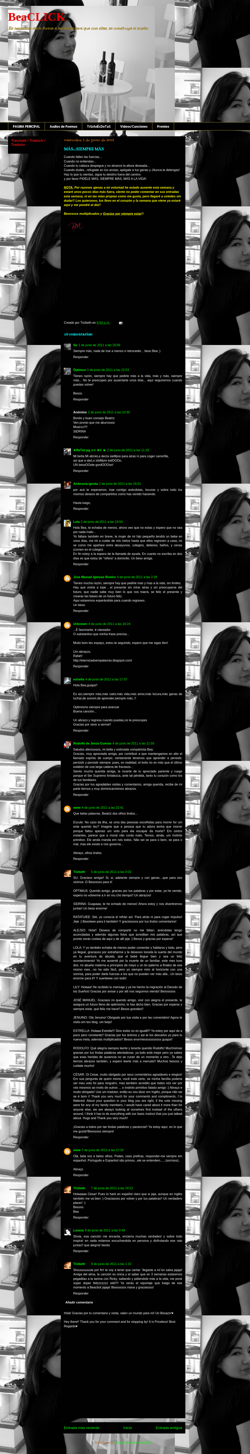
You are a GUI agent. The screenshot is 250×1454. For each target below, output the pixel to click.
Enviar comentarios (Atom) (132, 1442)
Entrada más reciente (81, 1428)
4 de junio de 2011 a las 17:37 (106, 679)
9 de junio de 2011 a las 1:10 (111, 1264)
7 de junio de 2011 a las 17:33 (102, 1150)
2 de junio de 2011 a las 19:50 (102, 521)
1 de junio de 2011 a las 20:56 (99, 345)
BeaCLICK (36, 16)
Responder (80, 357)
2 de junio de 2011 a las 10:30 (109, 412)
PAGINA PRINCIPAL (26, 126)
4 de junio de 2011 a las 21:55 (133, 743)
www (76, 807)
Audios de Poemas (63, 126)
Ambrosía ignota (85, 483)
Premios (163, 126)
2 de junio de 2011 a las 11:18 (128, 450)
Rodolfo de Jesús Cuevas (92, 743)
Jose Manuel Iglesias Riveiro (94, 577)
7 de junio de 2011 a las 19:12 (112, 1188)
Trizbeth (79, 872)
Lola (76, 521)
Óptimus (79, 370)
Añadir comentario (79, 1302)
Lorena (78, 1230)
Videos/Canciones (133, 126)
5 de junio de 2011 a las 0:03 (111, 872)
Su (75, 345)
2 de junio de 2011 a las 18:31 (120, 483)
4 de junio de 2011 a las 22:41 (102, 807)
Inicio (127, 1428)
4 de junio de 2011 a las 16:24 (109, 624)
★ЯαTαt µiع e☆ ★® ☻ (89, 450)
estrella (78, 679)
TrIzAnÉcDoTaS (99, 126)
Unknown (80, 624)
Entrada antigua (169, 1428)
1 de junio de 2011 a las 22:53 (108, 370)
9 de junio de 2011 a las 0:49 (105, 1230)
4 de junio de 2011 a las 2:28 (137, 577)
